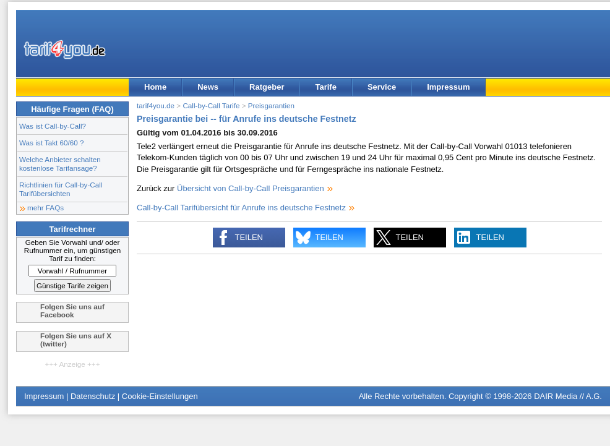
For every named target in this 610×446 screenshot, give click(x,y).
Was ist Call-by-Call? (52, 126)
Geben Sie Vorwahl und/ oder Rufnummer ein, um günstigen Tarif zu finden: (72, 250)
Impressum (448, 87)
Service (381, 87)
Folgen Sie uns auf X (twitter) (75, 340)
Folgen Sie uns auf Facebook (72, 310)
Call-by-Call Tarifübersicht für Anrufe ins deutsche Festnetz (241, 207)
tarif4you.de (155, 105)
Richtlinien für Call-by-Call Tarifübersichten (60, 189)
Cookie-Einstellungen (160, 396)
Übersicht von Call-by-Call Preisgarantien (250, 188)
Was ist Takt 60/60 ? (51, 143)
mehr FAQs (45, 208)
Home (155, 87)
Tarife (325, 87)
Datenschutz (93, 396)
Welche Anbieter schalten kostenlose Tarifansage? (60, 163)
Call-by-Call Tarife (211, 105)
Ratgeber (266, 87)
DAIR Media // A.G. (568, 396)
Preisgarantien (271, 105)
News (207, 87)
